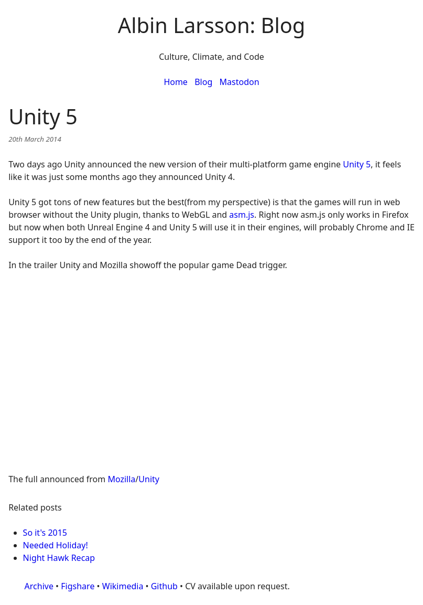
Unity (148, 479)
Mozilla (121, 479)
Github (164, 586)
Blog (203, 82)
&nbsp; (211, 365)
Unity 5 (357, 164)
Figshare (77, 586)
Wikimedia (123, 586)
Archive (39, 586)
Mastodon (239, 82)
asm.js (241, 214)
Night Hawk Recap (59, 558)
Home (176, 82)
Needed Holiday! (55, 545)
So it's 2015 (45, 532)
